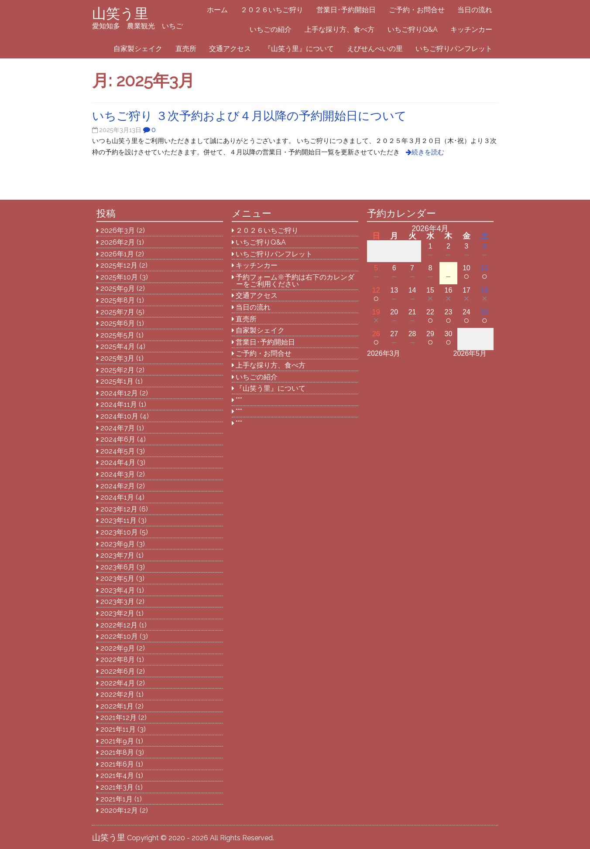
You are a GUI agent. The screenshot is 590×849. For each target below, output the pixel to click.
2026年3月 (117, 230)
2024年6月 (117, 439)
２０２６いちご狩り (271, 10)
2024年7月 (117, 428)
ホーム (217, 10)
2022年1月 (117, 706)
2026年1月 (117, 254)
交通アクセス (230, 48)
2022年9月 (117, 648)
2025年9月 (117, 288)
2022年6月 (117, 671)
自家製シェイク (137, 48)
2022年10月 (119, 636)
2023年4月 (117, 590)
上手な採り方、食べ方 (339, 29)
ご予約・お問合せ (417, 10)
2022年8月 (117, 659)
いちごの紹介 (271, 29)
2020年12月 (119, 810)
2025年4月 (117, 346)
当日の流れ (474, 10)
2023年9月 (117, 544)
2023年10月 (119, 532)
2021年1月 (116, 799)
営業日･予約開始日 (346, 10)
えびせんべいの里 (375, 48)
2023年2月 (117, 613)
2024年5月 (117, 451)
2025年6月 (117, 323)
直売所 (185, 48)
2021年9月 (117, 741)
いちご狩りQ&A (413, 29)
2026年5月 (470, 353)
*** (239, 400)
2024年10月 (119, 416)
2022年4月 (117, 683)
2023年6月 (117, 567)
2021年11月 (118, 729)
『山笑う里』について (299, 48)
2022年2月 (117, 694)
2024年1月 (117, 497)
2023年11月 (118, 520)
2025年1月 (117, 381)
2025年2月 (117, 370)
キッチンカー (471, 29)
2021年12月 (118, 717)
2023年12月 (118, 509)
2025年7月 (117, 312)
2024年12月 (119, 393)
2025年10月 (119, 277)
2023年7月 (117, 555)
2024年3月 (117, 474)
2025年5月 (117, 335)
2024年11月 (118, 404)
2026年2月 (117, 242)
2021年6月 (117, 764)
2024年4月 (117, 462)
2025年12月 (118, 265)
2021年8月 (117, 752)
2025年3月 (117, 358)
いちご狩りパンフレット (453, 48)
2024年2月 (117, 486)
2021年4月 (117, 775)
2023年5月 (117, 578)
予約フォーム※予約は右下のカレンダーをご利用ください (295, 280)
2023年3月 (117, 601)
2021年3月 (117, 787)
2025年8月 (117, 300)
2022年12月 (118, 625)
